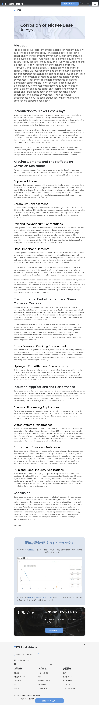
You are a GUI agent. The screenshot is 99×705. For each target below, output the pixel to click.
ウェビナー (66, 684)
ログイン (85, 3)
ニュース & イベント (70, 688)
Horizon (31, 597)
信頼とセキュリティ (20, 677)
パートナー (17, 681)
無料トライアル (69, 3)
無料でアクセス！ (49, 701)
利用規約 (31, 699)
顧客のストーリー (44, 681)
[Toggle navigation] (95, 4)
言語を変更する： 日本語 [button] (22, 654)
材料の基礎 (42, 684)
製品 (39, 677)
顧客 (15, 684)
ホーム (15, 699)
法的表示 (23, 699)
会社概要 (16, 673)
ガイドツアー (67, 681)
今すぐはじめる (43, 673)
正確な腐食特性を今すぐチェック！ (49, 543)
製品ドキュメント (69, 677)
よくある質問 (42, 688)
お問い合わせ (54, 630)
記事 (64, 673)
